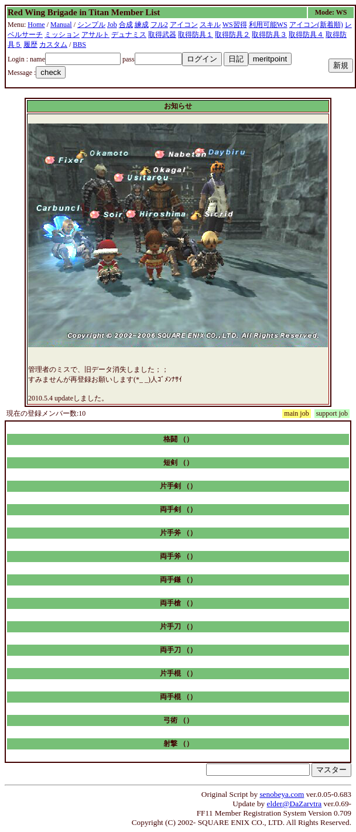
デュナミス (128, 34)
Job (112, 24)
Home (36, 24)
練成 (142, 24)
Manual (61, 24)
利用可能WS (268, 24)
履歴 (30, 44)
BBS (79, 44)
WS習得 (234, 24)
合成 (126, 24)
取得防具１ (195, 34)
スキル (210, 24)
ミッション (62, 34)
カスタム (53, 44)
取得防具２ (232, 34)
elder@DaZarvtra (294, 803)
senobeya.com (281, 794)
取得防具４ (306, 34)
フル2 (159, 24)
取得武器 (162, 34)
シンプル (91, 24)
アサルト (95, 34)
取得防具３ (269, 34)
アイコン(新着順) (316, 24)
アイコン (184, 24)
